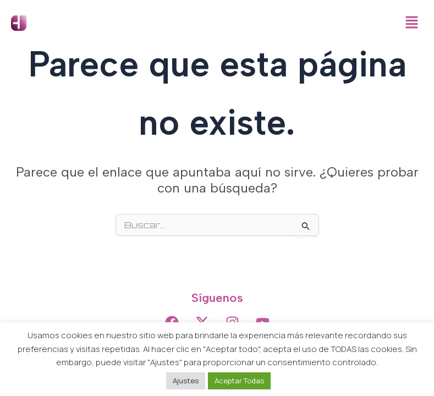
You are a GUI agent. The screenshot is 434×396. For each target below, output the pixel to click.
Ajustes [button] (186, 381)
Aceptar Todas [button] (239, 381)
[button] (412, 23)
